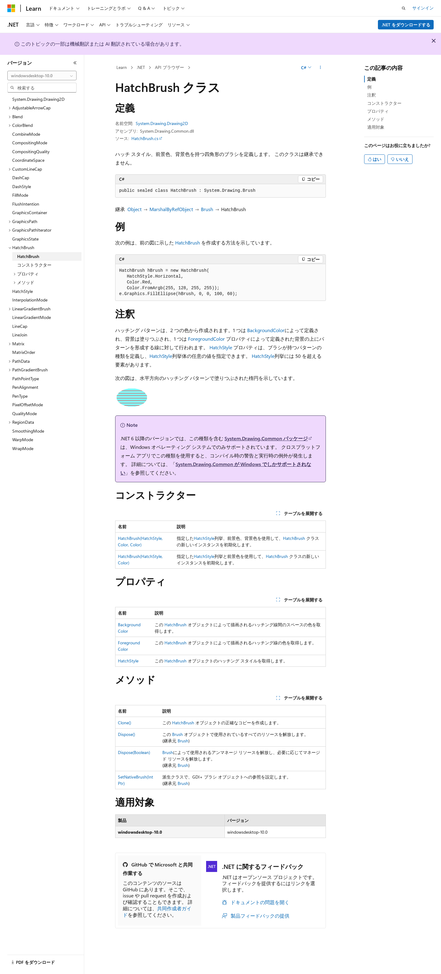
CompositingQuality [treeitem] (31, 151)
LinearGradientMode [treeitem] (31, 317)
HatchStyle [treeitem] (22, 291)
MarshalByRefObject (171, 209)
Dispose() (126, 734)
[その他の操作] (320, 68)
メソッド (375, 119)
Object (134, 209)
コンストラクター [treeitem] (34, 265)
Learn (121, 67)
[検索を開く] (404, 8)
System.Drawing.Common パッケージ (266, 438)
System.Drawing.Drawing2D (162, 123)
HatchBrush (187, 242)
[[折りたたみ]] (75, 62)
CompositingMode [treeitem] (29, 143)
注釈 (371, 95)
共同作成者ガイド (157, 911)
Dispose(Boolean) (134, 752)
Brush (207, 209)
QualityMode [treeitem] (24, 413)
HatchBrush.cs (144, 138)
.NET (141, 67)
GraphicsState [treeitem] (25, 239)
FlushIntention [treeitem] (25, 204)
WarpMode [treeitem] (22, 439)
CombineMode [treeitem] (26, 134)
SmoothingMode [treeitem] (28, 431)
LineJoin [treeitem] (19, 335)
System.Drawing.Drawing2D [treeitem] (38, 99)
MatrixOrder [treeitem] (23, 352)
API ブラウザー (169, 67)
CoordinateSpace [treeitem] (28, 160)
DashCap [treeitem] (20, 177)
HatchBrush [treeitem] (28, 256)
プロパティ (378, 111)
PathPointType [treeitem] (25, 378)
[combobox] (42, 76)
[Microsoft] (11, 8)
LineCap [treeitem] (19, 326)
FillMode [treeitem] (20, 195)
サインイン (423, 8)
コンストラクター (384, 103)
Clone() (124, 723)
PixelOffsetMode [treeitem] (27, 404)
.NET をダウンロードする (406, 25)
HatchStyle (220, 347)
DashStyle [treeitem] (21, 186)
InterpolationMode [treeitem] (29, 300)
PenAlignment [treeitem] (25, 387)
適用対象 (375, 127)
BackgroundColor (266, 330)
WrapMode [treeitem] (22, 448)
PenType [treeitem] (20, 396)
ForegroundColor (206, 338)
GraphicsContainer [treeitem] (29, 212)
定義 (371, 79)
